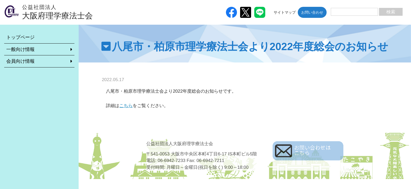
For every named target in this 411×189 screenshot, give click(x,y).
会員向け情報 (20, 61)
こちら (126, 105)
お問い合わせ (312, 12)
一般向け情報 (20, 49)
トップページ (20, 37)
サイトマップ (285, 12)
